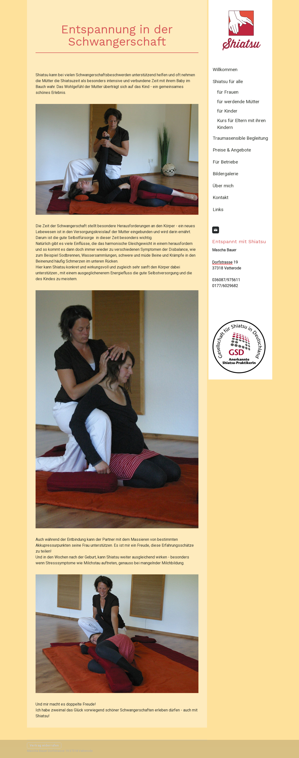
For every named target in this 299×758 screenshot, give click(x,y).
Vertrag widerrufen (44, 745)
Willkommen (225, 69)
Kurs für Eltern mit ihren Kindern (241, 124)
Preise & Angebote (232, 150)
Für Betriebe (225, 162)
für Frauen (227, 92)
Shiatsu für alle (228, 81)
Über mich (223, 186)
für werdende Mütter (238, 101)
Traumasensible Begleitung (240, 138)
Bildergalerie (225, 174)
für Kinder (227, 111)
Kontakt (220, 197)
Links (218, 209)
